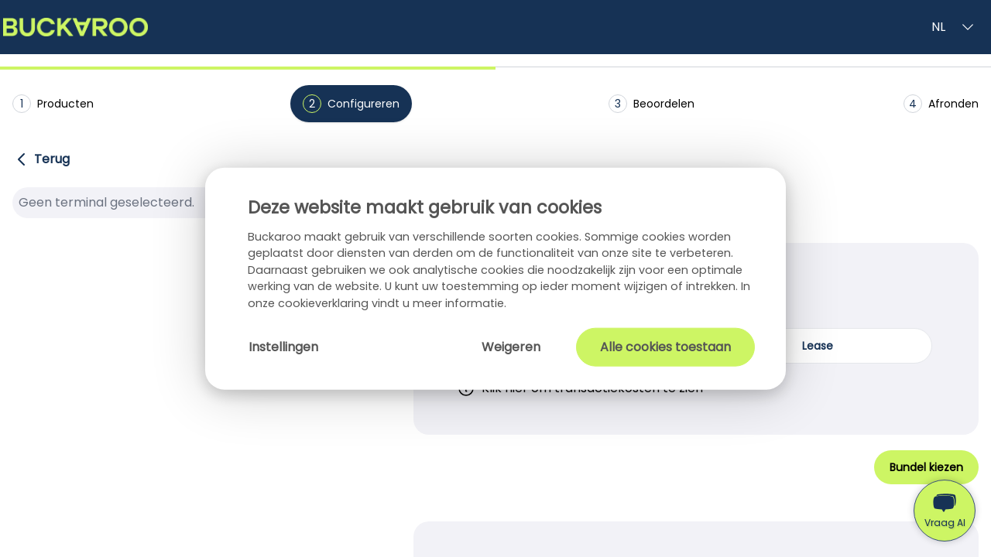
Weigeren (511, 346)
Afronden (941, 103)
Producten (53, 103)
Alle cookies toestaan (665, 346)
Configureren (351, 103)
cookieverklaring (325, 303)
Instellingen (283, 346)
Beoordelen (651, 103)
